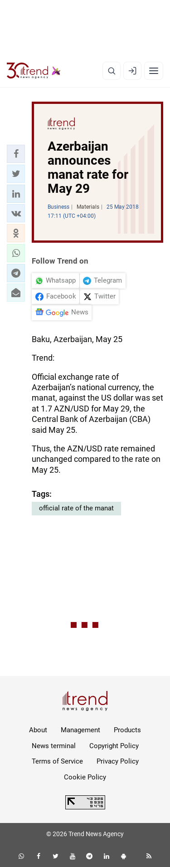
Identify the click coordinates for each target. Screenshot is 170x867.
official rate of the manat (76, 508)
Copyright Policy (114, 746)
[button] (16, 154)
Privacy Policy (118, 761)
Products (127, 730)
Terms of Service (57, 761)
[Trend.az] (34, 71)
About (38, 730)
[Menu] (153, 71)
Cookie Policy (85, 777)
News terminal (54, 746)
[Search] (111, 71)
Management (80, 730)
